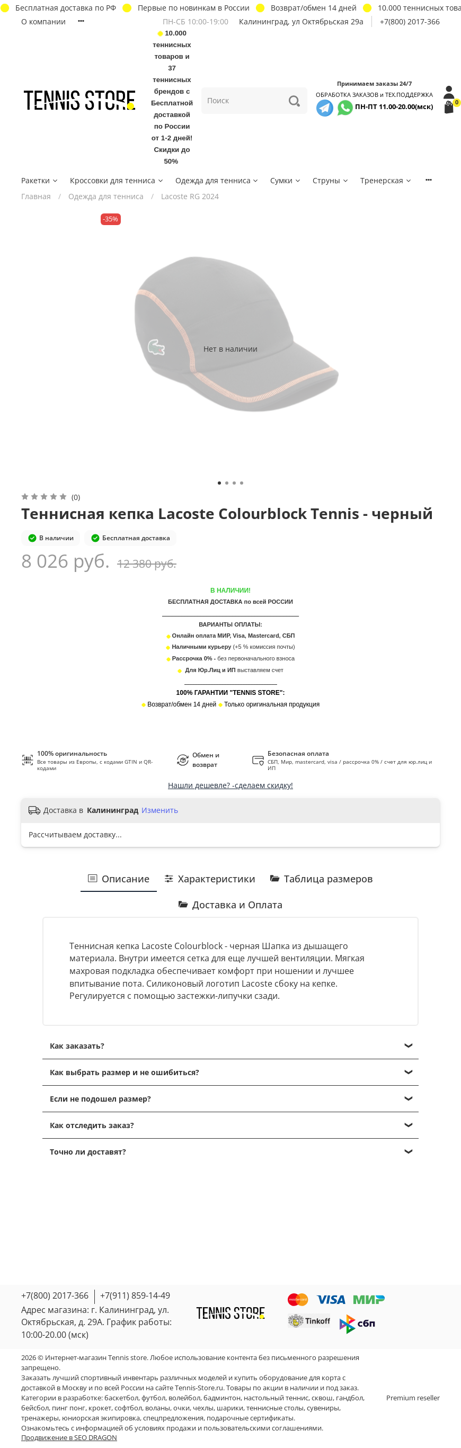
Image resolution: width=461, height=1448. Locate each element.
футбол (153, 1397)
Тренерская (386, 180)
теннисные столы (275, 1408)
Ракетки (40, 180)
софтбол (128, 1408)
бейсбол (35, 1408)
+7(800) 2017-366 (410, 21)
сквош (322, 1397)
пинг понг (68, 1408)
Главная (36, 196)
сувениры (323, 1408)
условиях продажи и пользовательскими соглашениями (228, 1428)
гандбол (349, 1397)
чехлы (203, 1408)
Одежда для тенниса (217, 180)
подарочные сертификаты (250, 1418)
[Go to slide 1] (219, 483)
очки (181, 1408)
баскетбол (121, 1397)
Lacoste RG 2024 (190, 196)
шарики (230, 1408)
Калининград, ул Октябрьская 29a (301, 21)
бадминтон (222, 1397)
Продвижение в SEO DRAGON (69, 1437)
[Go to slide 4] (241, 483)
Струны (331, 180)
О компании (43, 21)
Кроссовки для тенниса (117, 180)
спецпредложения (173, 1418)
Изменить (159, 810)
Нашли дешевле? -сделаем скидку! (230, 785)
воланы (157, 1408)
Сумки (286, 180)
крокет (99, 1408)
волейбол (184, 1397)
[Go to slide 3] (234, 483)
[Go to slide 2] (226, 483)
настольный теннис (276, 1397)
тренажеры (40, 1418)
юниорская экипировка (101, 1418)
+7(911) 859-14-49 (135, 1295)
